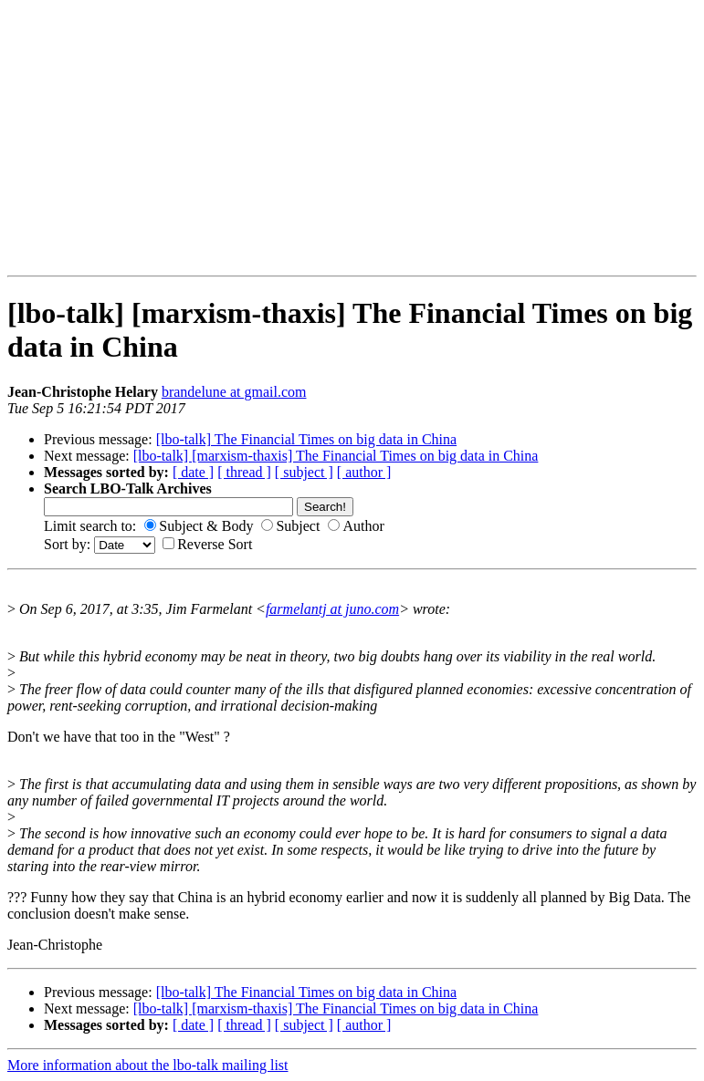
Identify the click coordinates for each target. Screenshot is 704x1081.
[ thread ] (244, 472)
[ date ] (193, 472)
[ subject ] (304, 472)
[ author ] (364, 472)
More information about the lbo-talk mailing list (148, 1065)
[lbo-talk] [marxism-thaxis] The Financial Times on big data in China (336, 455)
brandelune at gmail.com (234, 392)
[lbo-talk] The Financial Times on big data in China (306, 439)
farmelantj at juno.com (332, 609)
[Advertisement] (65, 137)
